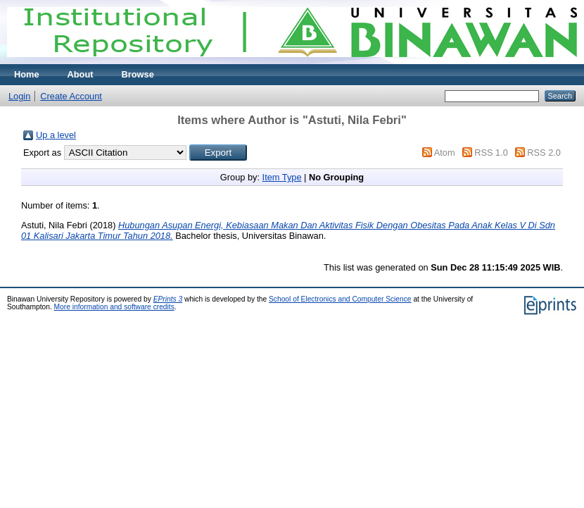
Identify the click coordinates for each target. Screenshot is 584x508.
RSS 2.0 (544, 152)
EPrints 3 (168, 299)
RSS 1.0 (491, 152)
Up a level (56, 135)
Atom (444, 152)
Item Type (282, 177)
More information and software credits (114, 307)
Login (19, 96)
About (81, 74)
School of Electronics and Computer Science (340, 299)
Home (26, 74)
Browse (138, 74)
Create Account (71, 96)
